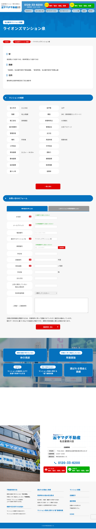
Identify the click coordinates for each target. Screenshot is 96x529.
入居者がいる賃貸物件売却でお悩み (47, 506)
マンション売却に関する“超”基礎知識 (50, 511)
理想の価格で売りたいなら (17, 494)
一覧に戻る (48, 187)
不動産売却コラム (74, 509)
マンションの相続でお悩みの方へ (16, 511)
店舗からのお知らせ (75, 506)
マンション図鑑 (76, 11)
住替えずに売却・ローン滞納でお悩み (47, 503)
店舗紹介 (84, 11)
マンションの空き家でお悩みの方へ (16, 514)
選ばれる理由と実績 (40, 11)
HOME (7, 42)
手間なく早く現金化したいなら (19, 497)
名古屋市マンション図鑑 (22, 42)
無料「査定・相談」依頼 (56, 5)
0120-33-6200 (34, 4)
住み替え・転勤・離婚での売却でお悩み (48, 500)
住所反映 (62, 248)
